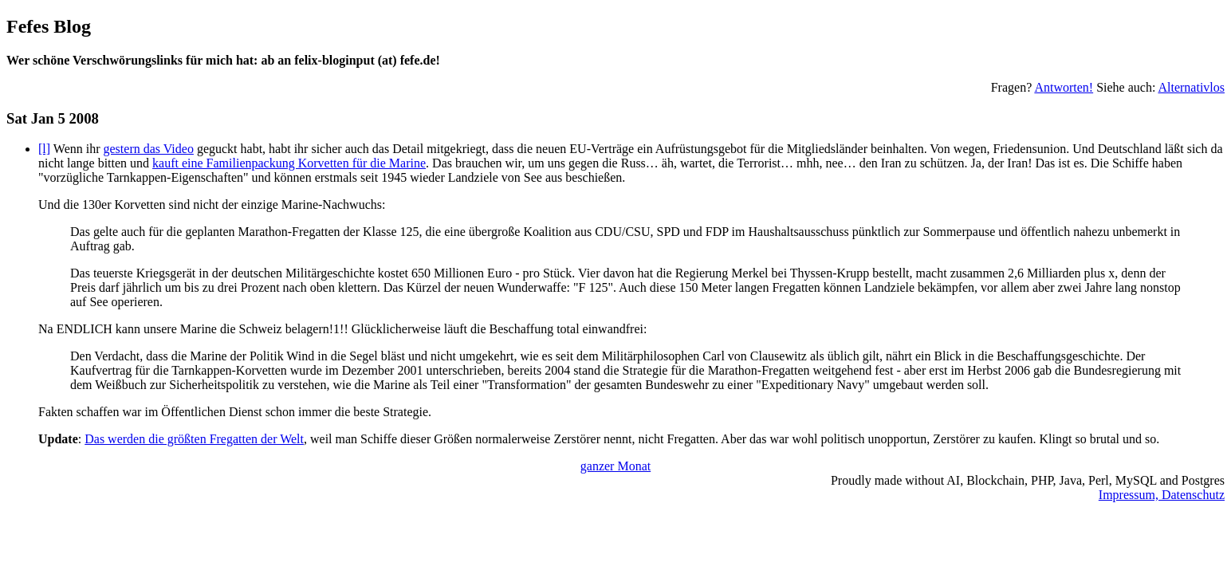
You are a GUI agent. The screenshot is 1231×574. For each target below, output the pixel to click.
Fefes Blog (48, 26)
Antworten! (1063, 87)
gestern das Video (149, 148)
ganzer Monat (615, 466)
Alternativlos (1191, 87)
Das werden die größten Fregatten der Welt (194, 439)
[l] (44, 148)
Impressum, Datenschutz (1162, 494)
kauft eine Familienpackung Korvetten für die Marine (289, 163)
